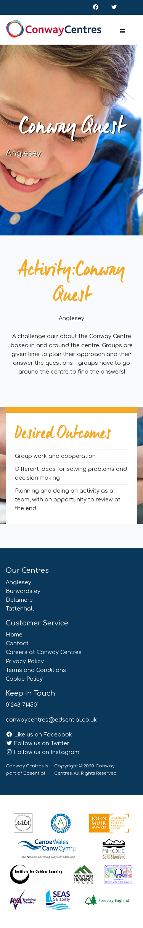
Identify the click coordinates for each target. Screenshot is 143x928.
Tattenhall (20, 609)
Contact (17, 643)
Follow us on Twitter (37, 743)
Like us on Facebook (39, 734)
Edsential (34, 773)
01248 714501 (22, 705)
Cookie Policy (24, 679)
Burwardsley (23, 591)
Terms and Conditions (36, 670)
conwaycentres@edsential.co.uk (51, 720)
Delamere (19, 600)
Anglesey (18, 582)
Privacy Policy (25, 661)
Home (14, 635)
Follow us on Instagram (42, 752)
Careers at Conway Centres (44, 652)
